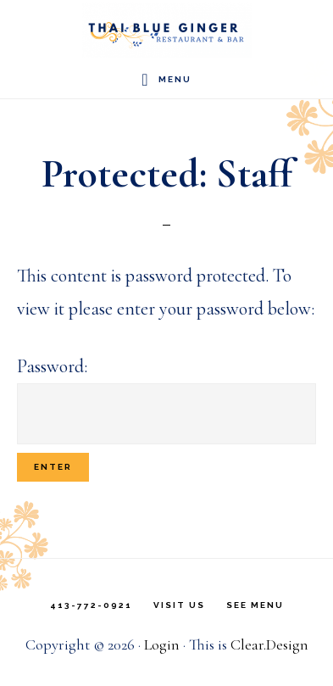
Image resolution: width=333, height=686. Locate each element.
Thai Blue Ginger (167, 30)
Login (162, 644)
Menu (174, 79)
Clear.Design (269, 644)
